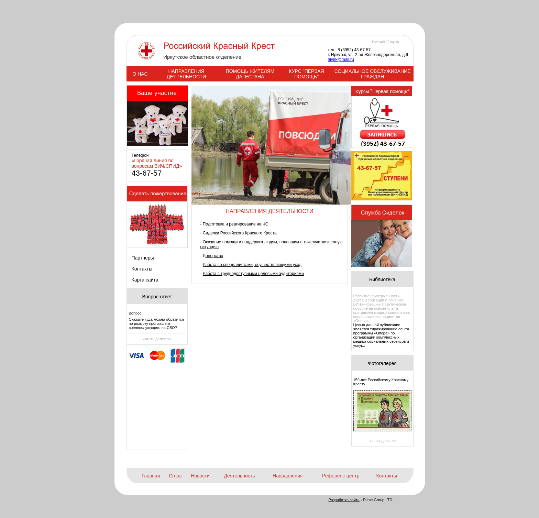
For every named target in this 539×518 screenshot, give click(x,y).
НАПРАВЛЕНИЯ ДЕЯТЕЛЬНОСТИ (186, 73)
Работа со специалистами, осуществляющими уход (252, 264)
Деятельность (239, 475)
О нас (175, 475)
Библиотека (382, 279)
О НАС (139, 74)
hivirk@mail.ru (341, 59)
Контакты (142, 269)
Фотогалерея (382, 363)
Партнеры (143, 258)
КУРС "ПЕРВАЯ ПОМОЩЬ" (306, 73)
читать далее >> (157, 339)
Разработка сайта (344, 500)
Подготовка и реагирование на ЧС (235, 224)
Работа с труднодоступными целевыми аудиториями (253, 273)
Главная (151, 475)
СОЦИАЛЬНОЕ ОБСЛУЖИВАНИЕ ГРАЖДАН (372, 73)
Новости (200, 475)
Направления (287, 475)
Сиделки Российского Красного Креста (240, 233)
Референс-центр (340, 475)
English (393, 42)
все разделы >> (382, 441)
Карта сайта (145, 280)
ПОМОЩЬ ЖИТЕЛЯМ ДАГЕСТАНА (250, 73)
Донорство (213, 255)
